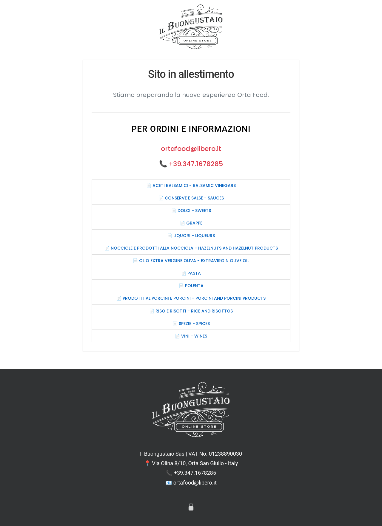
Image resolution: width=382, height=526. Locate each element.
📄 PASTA (191, 273)
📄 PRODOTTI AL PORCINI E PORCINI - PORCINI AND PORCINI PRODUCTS (191, 298)
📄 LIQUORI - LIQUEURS (191, 236)
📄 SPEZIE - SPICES (191, 324)
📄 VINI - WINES (191, 336)
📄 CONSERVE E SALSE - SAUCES (191, 198)
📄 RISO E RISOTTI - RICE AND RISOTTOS (191, 311)
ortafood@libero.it (191, 148)
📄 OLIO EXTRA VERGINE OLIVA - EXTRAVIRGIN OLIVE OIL (191, 261)
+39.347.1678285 (196, 163)
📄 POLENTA (191, 286)
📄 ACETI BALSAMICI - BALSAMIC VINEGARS (191, 185)
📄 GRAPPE (191, 223)
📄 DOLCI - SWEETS (191, 211)
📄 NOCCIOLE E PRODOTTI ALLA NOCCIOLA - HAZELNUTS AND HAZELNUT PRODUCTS (191, 248)
